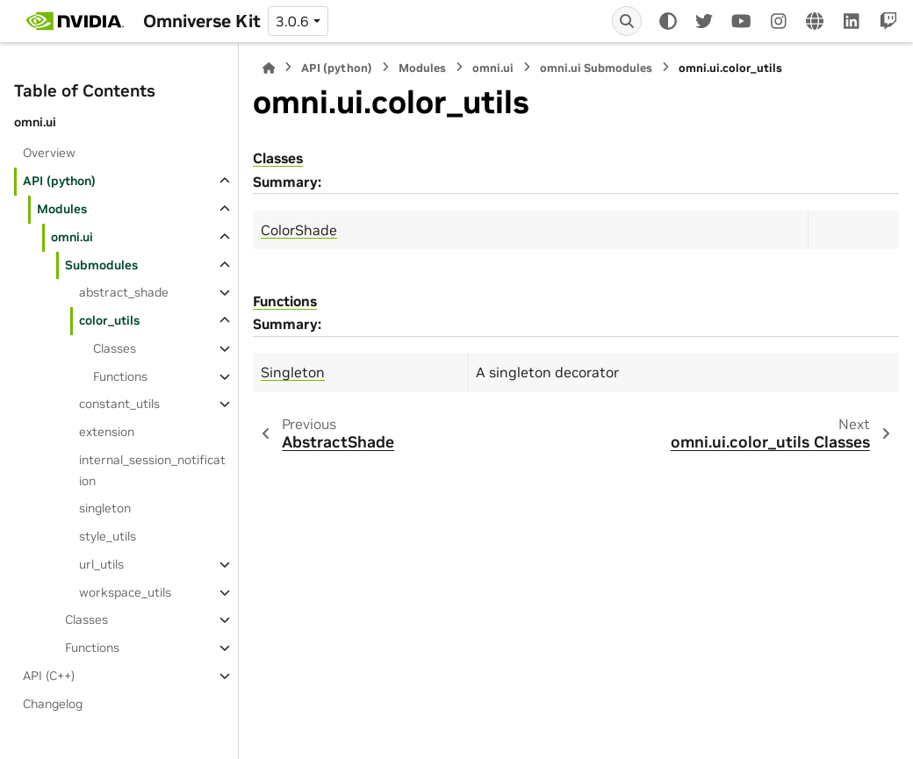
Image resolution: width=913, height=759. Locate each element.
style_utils (107, 536)
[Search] (627, 21)
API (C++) (49, 676)
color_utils (109, 320)
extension (106, 432)
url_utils (101, 564)
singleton (105, 508)
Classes (114, 348)
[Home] (268, 68)
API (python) (59, 181)
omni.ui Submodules (596, 68)
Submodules (101, 265)
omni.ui (72, 237)
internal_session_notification (152, 470)
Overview (49, 153)
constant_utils (119, 404)
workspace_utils (125, 592)
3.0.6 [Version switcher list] (292, 21)
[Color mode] (668, 21)
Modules (62, 209)
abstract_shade (124, 292)
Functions (120, 376)
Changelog (53, 704)
